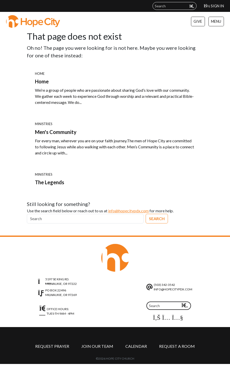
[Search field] (174, 6)
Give (198, 21)
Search (157, 218)
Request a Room (177, 346)
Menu (216, 21)
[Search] (85, 218)
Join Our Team (97, 346)
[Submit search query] (192, 6)
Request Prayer (52, 346)
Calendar (136, 346)
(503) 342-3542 (164, 285)
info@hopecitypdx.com (128, 210)
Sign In (214, 6)
